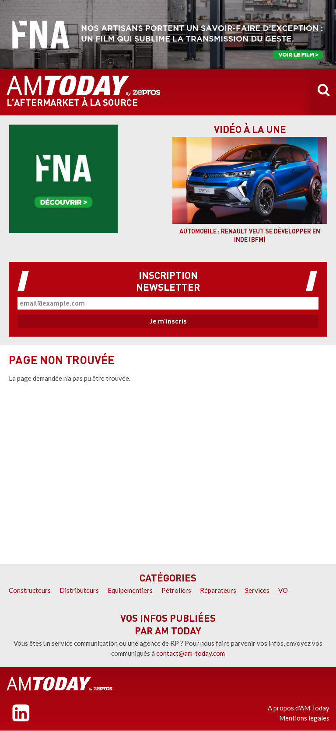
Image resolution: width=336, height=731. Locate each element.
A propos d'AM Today (298, 708)
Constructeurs (30, 590)
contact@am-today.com (190, 653)
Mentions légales (304, 718)
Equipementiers (130, 590)
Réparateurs (218, 590)
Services (257, 590)
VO (283, 590)
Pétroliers (176, 590)
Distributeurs (79, 590)
